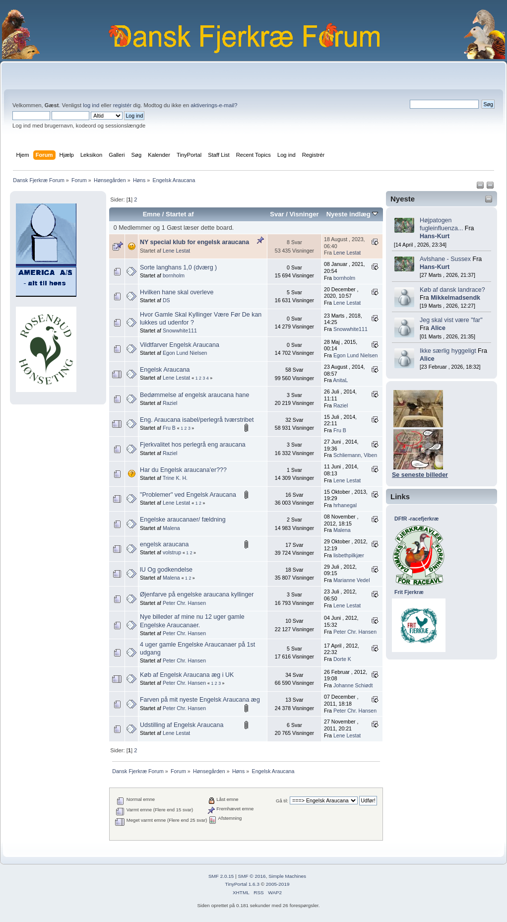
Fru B (169, 428)
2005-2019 (278, 884)
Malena (171, 528)
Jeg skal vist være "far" (451, 320)
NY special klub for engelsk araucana (194, 242)
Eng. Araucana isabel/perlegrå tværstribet (197, 419)
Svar (277, 214)
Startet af (179, 214)
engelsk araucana (164, 544)
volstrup (172, 552)
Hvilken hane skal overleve (176, 292)
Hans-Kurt (434, 236)
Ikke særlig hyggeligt (448, 350)
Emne (152, 214)
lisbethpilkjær (348, 555)
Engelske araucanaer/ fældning (183, 519)
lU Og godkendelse (166, 569)
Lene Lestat (176, 251)
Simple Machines (287, 876)
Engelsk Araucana (165, 369)
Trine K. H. (175, 478)
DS (166, 300)
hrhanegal (345, 505)
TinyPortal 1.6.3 (242, 884)
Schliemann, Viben (355, 455)
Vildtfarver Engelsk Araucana (179, 344)
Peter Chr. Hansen (184, 603)
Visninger (303, 214)
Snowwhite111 (180, 330)
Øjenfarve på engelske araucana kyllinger (197, 594)
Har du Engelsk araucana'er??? (183, 469)
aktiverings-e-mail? (213, 105)
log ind (91, 105)
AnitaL (340, 380)
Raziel (170, 403)
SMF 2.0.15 (221, 876)
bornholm (174, 275)
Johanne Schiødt (353, 685)
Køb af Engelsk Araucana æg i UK (187, 674)
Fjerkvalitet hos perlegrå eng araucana (193, 444)
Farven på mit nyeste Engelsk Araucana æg (200, 699)
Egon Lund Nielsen (185, 353)
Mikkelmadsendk (455, 297)
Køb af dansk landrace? (452, 289)
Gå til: (282, 800)
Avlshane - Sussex (445, 259)
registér (122, 105)
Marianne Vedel (351, 580)
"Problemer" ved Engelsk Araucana (188, 494)
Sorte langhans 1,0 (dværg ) (178, 267)
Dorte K (342, 659)
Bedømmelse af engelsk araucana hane (194, 395)
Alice (438, 328)
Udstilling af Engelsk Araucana (181, 725)
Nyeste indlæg (352, 214)
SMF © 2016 (252, 876)
